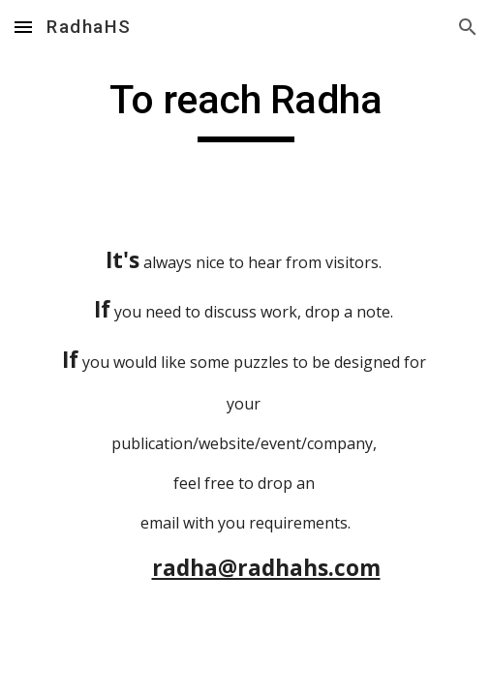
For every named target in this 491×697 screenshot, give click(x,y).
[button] (23, 26)
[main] (245, 108)
